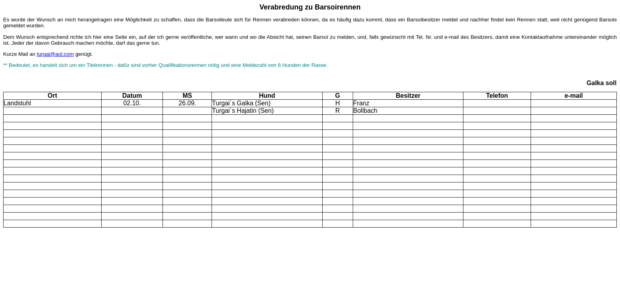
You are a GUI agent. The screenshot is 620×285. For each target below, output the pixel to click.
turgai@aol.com (55, 54)
